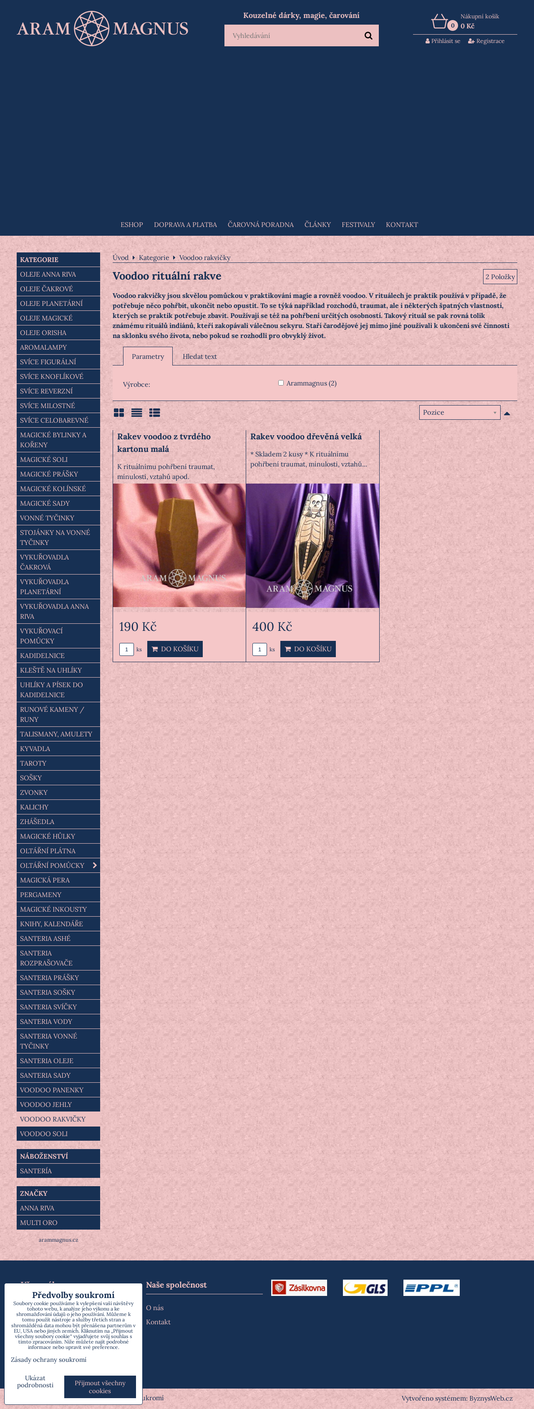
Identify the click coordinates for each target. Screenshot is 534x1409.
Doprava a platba (185, 224)
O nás (155, 1307)
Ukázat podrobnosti (35, 1382)
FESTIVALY (358, 224)
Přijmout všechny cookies (100, 1387)
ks (130, 649)
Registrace (486, 41)
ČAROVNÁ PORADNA (261, 224)
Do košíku (175, 649)
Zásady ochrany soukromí (48, 1360)
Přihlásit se (443, 41)
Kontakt (402, 224)
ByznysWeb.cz (491, 1398)
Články (318, 224)
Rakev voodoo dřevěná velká (306, 436)
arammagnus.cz (58, 1239)
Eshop (132, 224)
